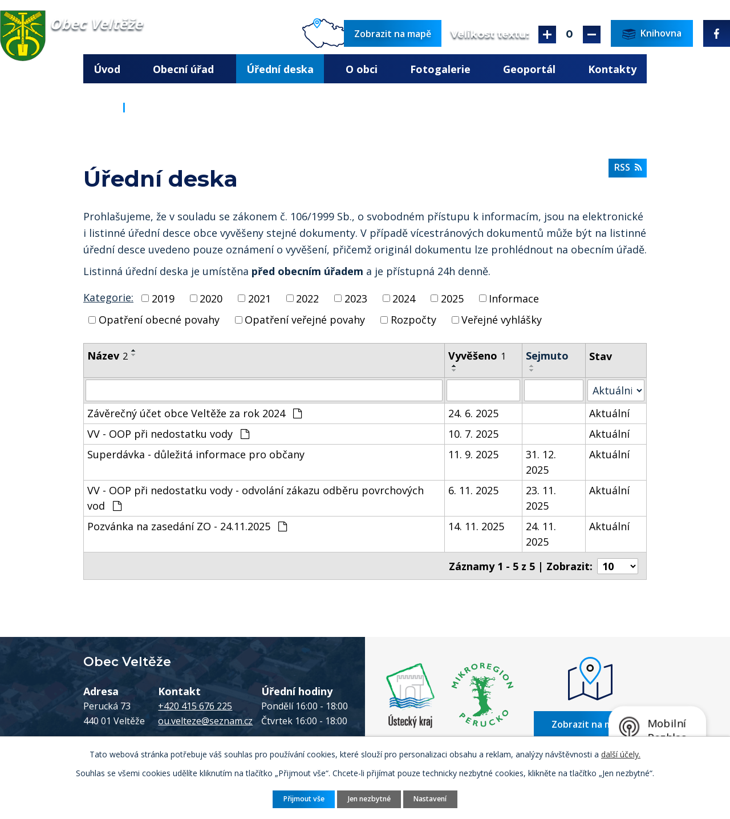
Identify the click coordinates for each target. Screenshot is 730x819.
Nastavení (430, 799)
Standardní (569, 34)
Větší (547, 34)
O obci (362, 69)
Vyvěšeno (477, 355)
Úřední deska (280, 69)
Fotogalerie (440, 69)
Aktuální (609, 413)
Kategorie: (108, 297)
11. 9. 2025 (473, 454)
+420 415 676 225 (195, 705)
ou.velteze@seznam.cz (205, 720)
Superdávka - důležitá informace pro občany (196, 454)
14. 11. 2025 (476, 526)
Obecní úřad (183, 69)
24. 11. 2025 (541, 533)
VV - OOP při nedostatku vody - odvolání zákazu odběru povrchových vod (255, 498)
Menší (592, 34)
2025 (452, 298)
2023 (355, 298)
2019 (163, 298)
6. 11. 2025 (473, 490)
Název (107, 355)
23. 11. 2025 (541, 498)
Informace (514, 298)
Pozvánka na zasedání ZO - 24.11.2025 (187, 526)
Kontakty (612, 69)
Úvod (107, 69)
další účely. (620, 754)
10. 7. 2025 (473, 434)
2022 (307, 298)
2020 (211, 298)
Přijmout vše (304, 799)
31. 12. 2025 (541, 462)
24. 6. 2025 (473, 413)
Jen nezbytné (369, 799)
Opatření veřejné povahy (305, 319)
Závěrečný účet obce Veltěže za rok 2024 (194, 413)
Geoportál (529, 69)
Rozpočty (413, 319)
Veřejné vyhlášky (501, 319)
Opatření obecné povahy (159, 319)
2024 (403, 298)
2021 (259, 298)
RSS (628, 167)
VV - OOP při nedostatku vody (168, 434)
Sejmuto (547, 355)
